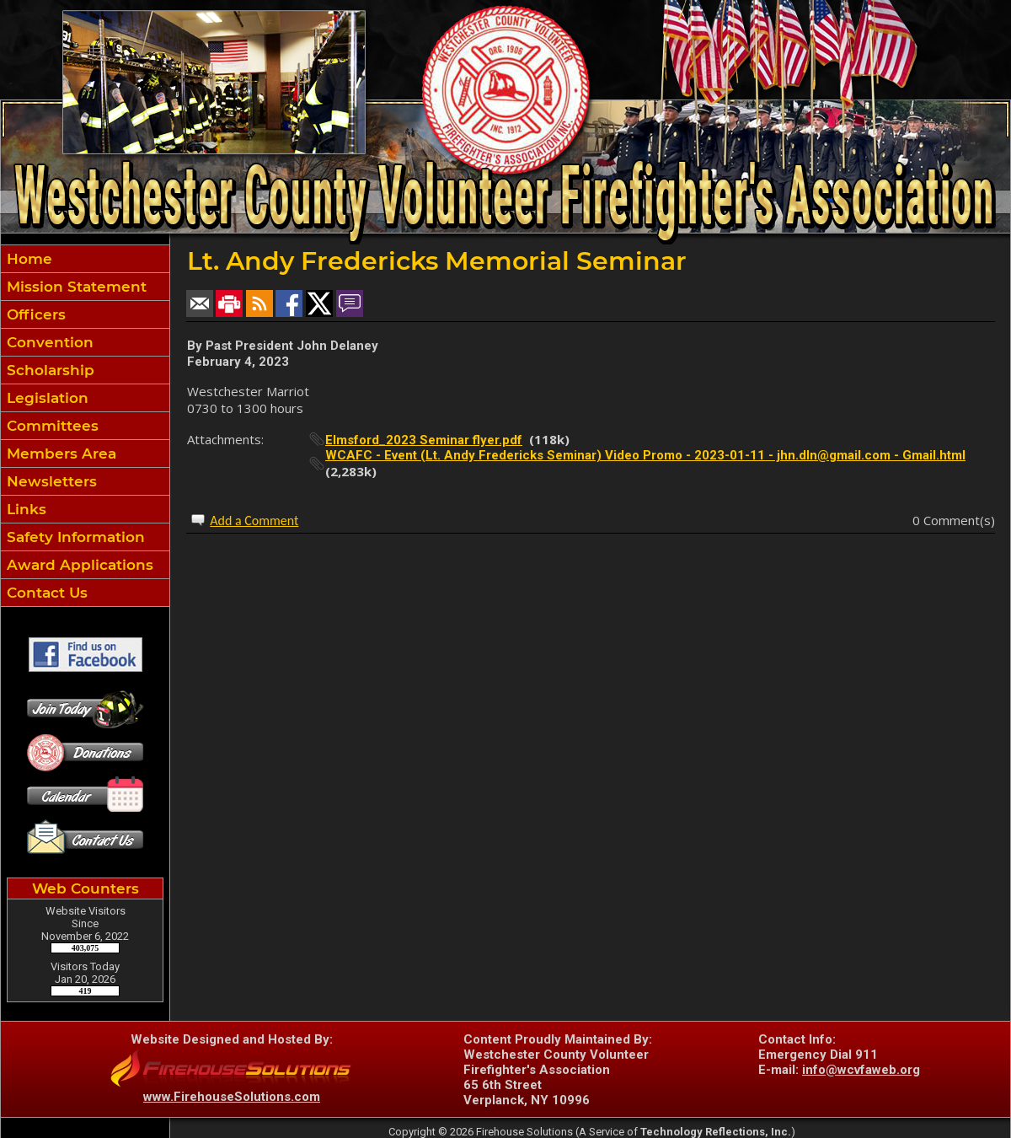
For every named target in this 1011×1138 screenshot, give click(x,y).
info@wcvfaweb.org (861, 1069)
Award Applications (78, 564)
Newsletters (50, 481)
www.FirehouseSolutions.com (231, 1096)
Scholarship (48, 370)
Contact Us (45, 592)
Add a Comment (254, 521)
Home (27, 258)
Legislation (45, 397)
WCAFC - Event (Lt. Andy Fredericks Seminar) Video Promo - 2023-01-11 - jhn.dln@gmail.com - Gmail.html (645, 455)
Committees (51, 425)
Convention (48, 342)
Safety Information (74, 537)
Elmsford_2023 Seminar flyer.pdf (423, 440)
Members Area (59, 453)
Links (24, 509)
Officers (34, 314)
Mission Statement (75, 286)
